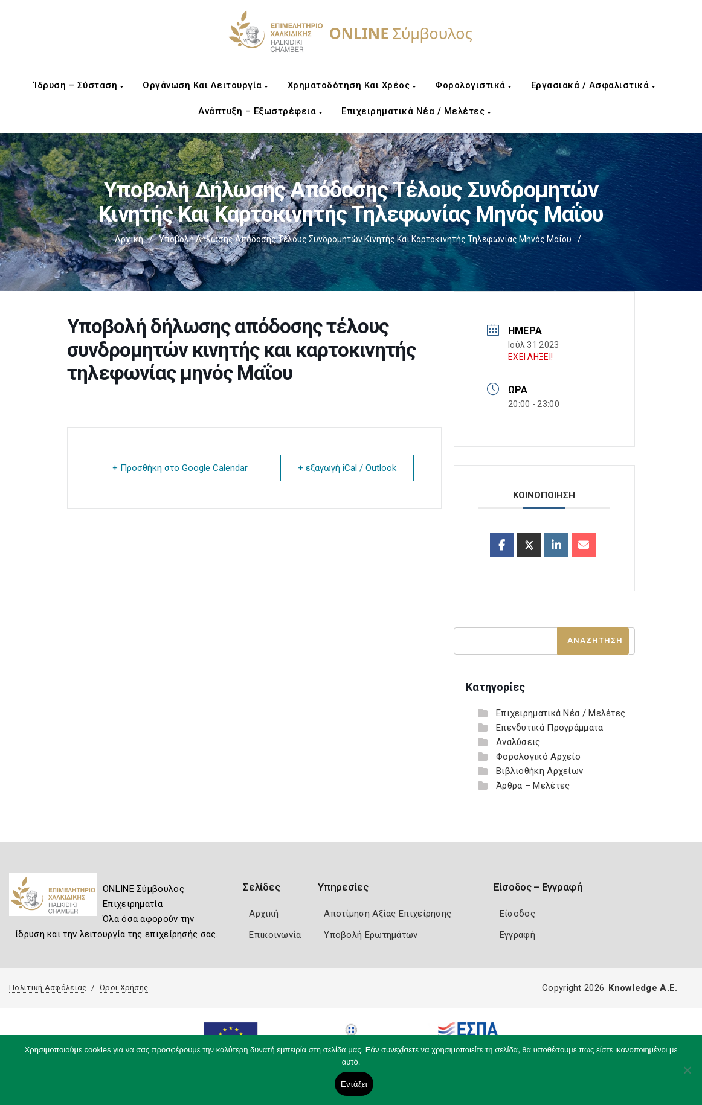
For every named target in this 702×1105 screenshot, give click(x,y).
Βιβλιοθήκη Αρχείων (539, 771)
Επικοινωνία (275, 934)
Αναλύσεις (518, 742)
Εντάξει (354, 1084)
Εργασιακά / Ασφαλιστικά (593, 85)
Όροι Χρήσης (124, 987)
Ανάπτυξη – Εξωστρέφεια (260, 111)
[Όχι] (687, 1076)
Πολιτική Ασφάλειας (47, 987)
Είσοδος (517, 913)
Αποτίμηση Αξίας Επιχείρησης (387, 913)
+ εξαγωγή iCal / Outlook (347, 468)
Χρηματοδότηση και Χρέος (352, 85)
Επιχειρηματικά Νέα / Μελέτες (416, 111)
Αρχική (129, 239)
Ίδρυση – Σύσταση (78, 85)
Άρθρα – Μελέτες (533, 785)
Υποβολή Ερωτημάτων (370, 934)
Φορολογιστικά (473, 85)
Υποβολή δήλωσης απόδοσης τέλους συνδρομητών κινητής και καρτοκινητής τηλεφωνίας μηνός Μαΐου (365, 239)
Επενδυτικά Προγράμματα (550, 727)
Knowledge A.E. (642, 987)
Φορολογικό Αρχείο (538, 756)
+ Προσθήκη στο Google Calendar (180, 468)
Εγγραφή (517, 934)
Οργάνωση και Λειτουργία (205, 85)
